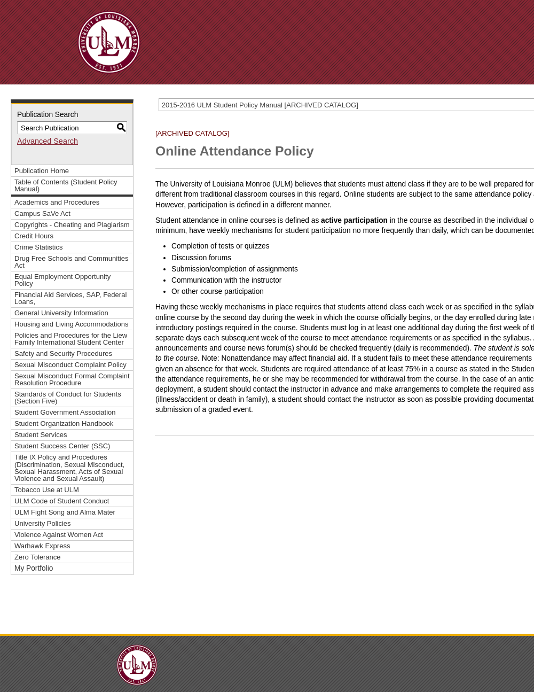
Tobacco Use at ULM (46, 490)
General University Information (61, 313)
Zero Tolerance (37, 557)
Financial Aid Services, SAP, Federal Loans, (70, 298)
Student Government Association (65, 412)
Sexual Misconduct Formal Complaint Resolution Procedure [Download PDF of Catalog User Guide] (72, 379)
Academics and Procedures (56, 202)
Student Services (40, 435)
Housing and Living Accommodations (71, 324)
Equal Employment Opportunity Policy (62, 280)
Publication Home (41, 171)
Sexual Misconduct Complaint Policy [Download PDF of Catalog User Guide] (70, 365)
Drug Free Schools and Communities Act (71, 261)
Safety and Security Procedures (63, 353)
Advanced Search (47, 141)
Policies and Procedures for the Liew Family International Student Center (70, 338)
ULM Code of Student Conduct (61, 501)
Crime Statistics (38, 247)
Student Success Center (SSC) (62, 446)
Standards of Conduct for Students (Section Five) (67, 397)
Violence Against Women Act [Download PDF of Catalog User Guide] (58, 535)
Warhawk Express (42, 546)
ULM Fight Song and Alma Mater (64, 512)
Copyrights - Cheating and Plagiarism (72, 225)
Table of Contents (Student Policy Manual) (65, 185)
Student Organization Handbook (63, 423)
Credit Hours (33, 236)
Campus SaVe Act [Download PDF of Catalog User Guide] (42, 213)
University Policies (42, 523)
